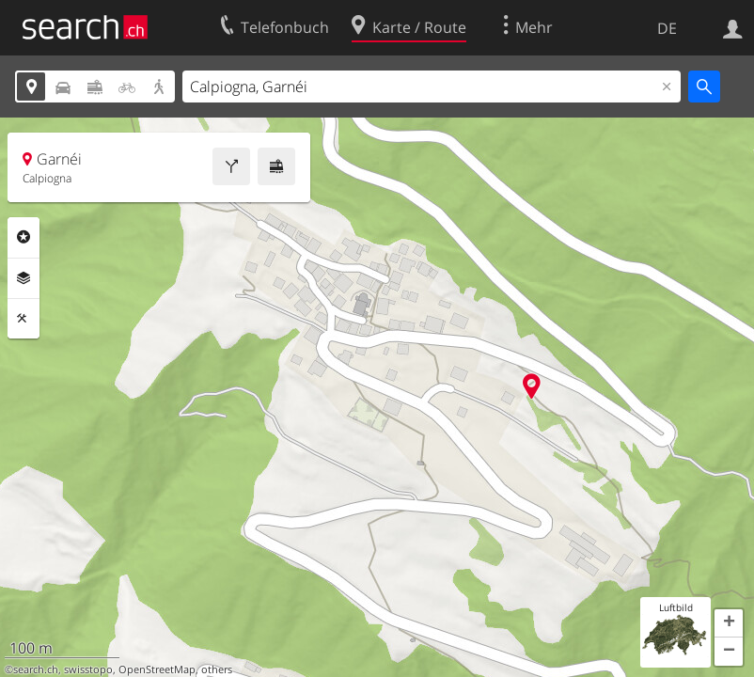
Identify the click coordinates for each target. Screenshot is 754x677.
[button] (729, 623)
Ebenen (23, 278)
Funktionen (23, 318)
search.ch (35, 669)
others (216, 669)
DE (667, 28)
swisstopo (88, 669)
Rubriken (23, 237)
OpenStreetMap (157, 669)
